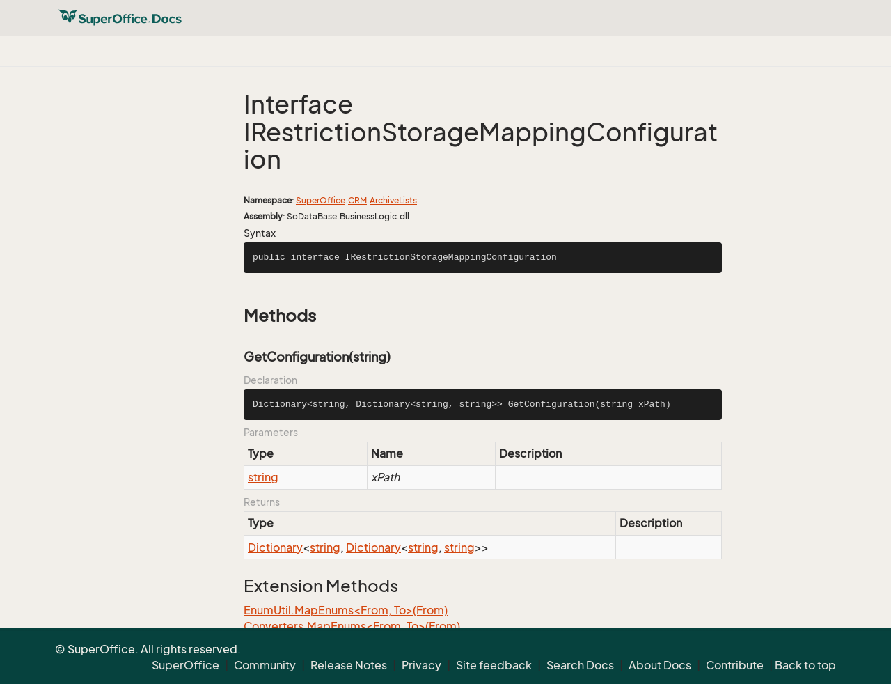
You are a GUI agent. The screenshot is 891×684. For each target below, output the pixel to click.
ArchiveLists (393, 200)
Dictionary (275, 547)
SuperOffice (320, 200)
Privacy (421, 665)
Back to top (805, 665)
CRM (357, 200)
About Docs (660, 665)
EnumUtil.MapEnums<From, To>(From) (346, 610)
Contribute (735, 665)
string (263, 477)
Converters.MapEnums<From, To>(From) (352, 626)
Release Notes (348, 665)
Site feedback (494, 665)
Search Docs (580, 665)
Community (265, 665)
